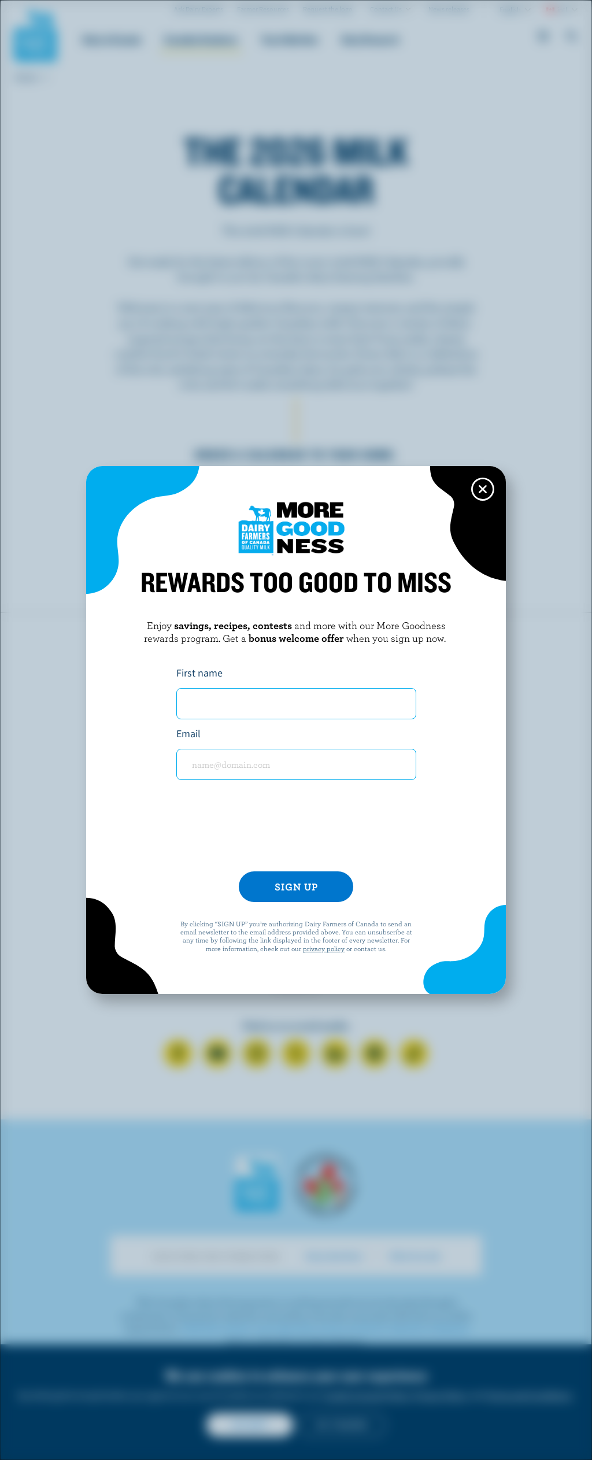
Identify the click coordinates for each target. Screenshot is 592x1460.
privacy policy (324, 948)
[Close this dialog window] (482, 489)
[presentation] (296, 830)
